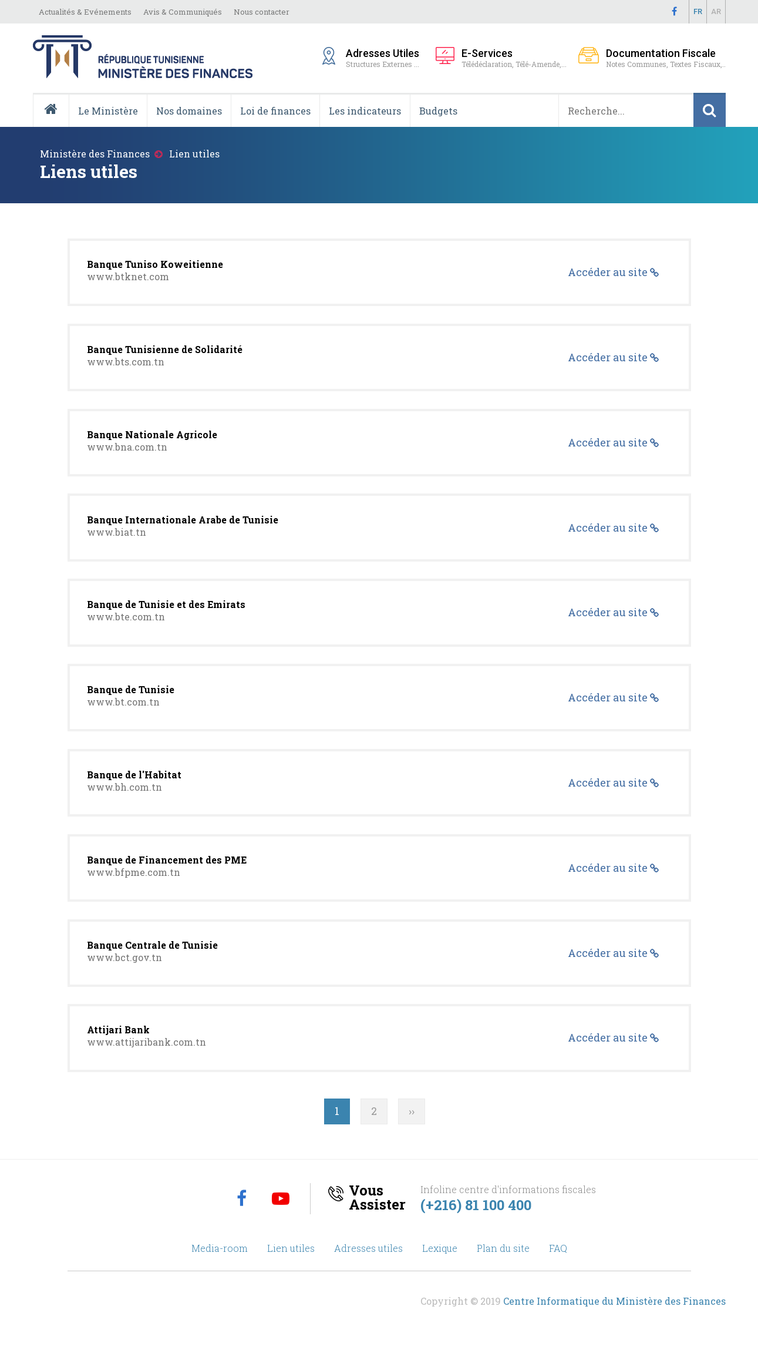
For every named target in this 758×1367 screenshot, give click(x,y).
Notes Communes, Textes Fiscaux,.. (666, 58)
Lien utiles (291, 1273)
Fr (697, 11)
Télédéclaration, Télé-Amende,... (514, 58)
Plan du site (503, 1273)
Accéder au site (608, 273)
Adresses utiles (368, 1273)
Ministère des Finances (95, 153)
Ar (716, 11)
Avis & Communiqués (182, 11)
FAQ (558, 1273)
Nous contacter (261, 11)
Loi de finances (275, 111)
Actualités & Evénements (85, 11)
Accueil (55, 126)
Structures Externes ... (385, 57)
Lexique (439, 1273)
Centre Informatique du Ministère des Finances (614, 1325)
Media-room (219, 1273)
